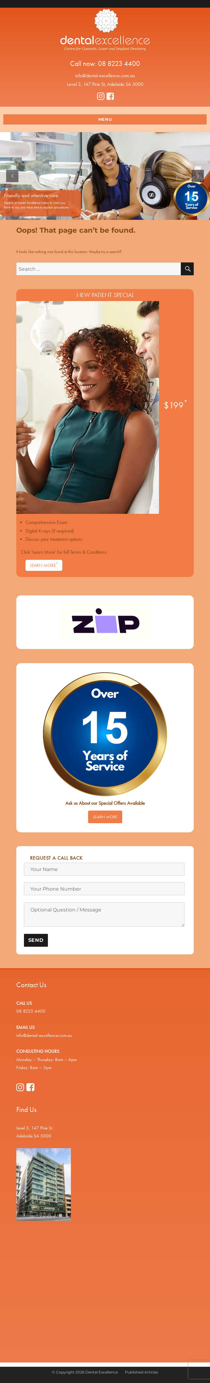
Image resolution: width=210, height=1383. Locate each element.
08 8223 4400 (119, 63)
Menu (105, 119)
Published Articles (141, 1372)
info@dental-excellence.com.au (105, 75)
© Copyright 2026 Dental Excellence (85, 1372)
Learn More (44, 565)
